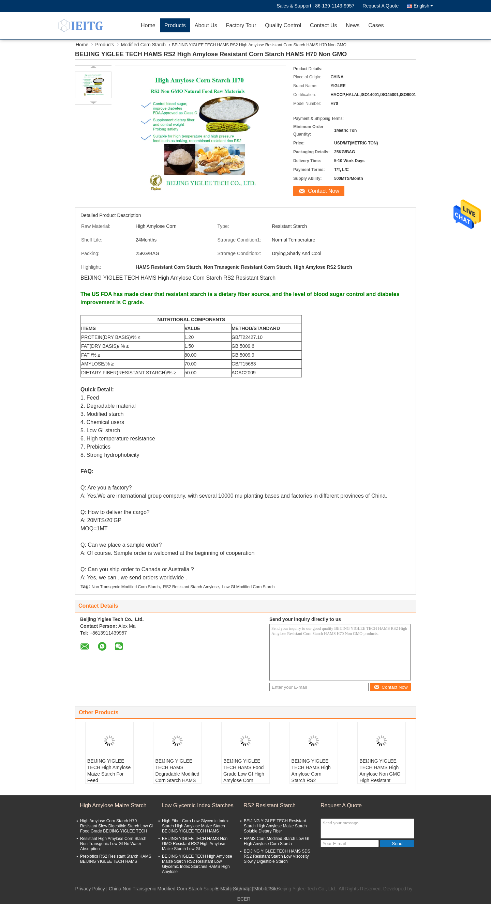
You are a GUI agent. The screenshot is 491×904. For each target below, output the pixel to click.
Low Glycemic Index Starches (198, 805)
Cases (376, 25)
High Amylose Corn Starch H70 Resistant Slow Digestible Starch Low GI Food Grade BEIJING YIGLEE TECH (116, 826)
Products (175, 25)
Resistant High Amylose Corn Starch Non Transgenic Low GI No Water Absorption (113, 843)
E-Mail (222, 888)
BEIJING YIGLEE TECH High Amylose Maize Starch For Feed (109, 770)
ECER (244, 899)
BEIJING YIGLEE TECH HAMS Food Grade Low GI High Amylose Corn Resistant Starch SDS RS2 (243, 777)
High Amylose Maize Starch (113, 805)
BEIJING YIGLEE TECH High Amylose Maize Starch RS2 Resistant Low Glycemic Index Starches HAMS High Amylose (197, 864)
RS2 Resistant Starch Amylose (191, 587)
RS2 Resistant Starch (269, 805)
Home (148, 25)
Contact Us (323, 25)
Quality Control (283, 25)
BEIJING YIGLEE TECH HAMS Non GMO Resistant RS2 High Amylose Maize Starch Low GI (194, 843)
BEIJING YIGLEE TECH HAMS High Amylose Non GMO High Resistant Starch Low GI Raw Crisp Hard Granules (381, 777)
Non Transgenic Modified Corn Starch (125, 587)
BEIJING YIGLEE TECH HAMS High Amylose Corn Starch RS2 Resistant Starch (311, 774)
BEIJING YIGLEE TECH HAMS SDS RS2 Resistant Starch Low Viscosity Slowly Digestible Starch (277, 856)
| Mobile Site (265, 888)
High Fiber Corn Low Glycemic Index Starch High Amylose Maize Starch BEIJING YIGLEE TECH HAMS (195, 826)
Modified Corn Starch (143, 44)
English (423, 6)
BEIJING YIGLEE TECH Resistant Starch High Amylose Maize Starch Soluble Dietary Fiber (275, 826)
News (352, 25)
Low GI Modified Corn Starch (248, 587)
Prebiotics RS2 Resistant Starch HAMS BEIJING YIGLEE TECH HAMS (115, 859)
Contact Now (323, 191)
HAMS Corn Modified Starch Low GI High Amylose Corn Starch (276, 841)
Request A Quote (380, 6)
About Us (206, 25)
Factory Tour (241, 25)
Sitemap (241, 888)
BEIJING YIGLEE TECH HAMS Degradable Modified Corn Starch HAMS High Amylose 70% (177, 774)
